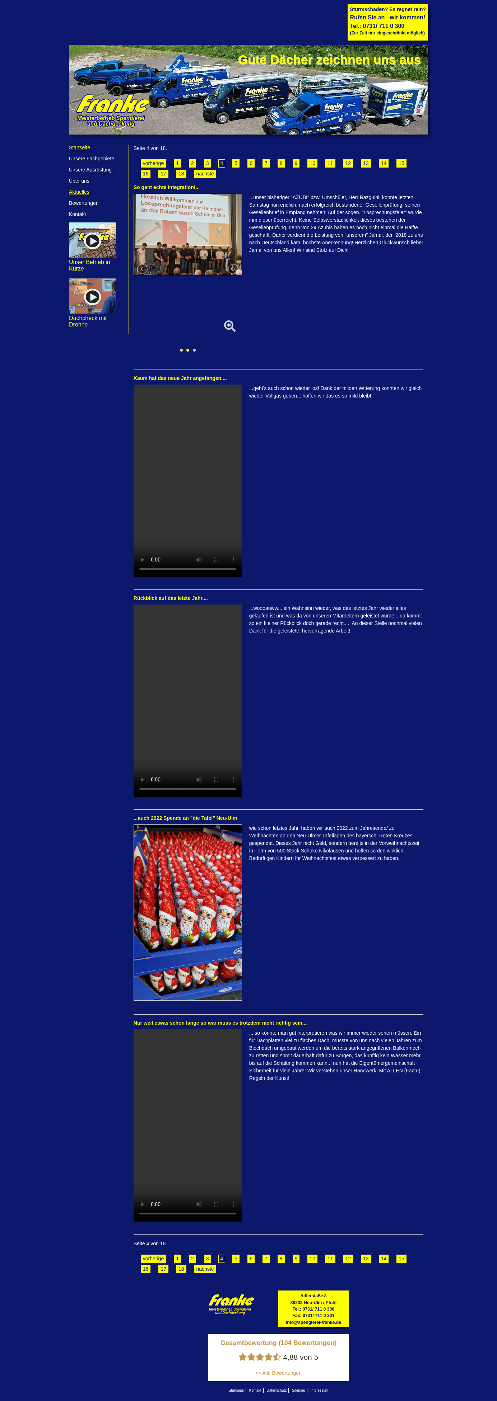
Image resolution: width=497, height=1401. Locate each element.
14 (384, 163)
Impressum (319, 1390)
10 (312, 163)
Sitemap (298, 1390)
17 (163, 174)
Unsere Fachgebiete (91, 158)
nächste (205, 174)
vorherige (153, 163)
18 (181, 174)
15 (401, 163)
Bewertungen (84, 203)
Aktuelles (79, 192)
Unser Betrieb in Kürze (92, 262)
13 (366, 163)
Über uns (79, 181)
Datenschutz (277, 1390)
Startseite (79, 147)
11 (330, 163)
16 (146, 174)
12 (348, 163)
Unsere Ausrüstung (90, 170)
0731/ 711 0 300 (384, 26)
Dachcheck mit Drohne (92, 318)
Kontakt (77, 214)
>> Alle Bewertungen (278, 1373)
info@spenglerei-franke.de (313, 1322)
